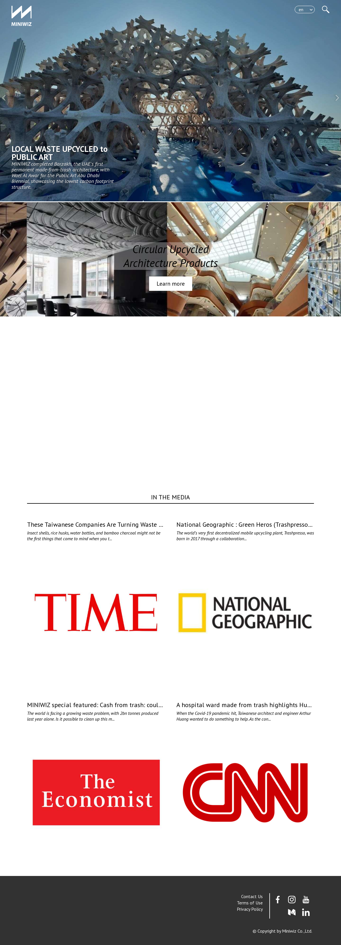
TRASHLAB (262, 9)
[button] (4, 98)
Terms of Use (250, 903)
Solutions (263, 15)
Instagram (291, 899)
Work (268, 20)
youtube (306, 899)
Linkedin (306, 912)
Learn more (171, 283)
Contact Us (252, 896)
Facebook (277, 899)
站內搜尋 (325, 9)
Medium (291, 912)
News (267, 26)
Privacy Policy (250, 909)
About (267, 32)
